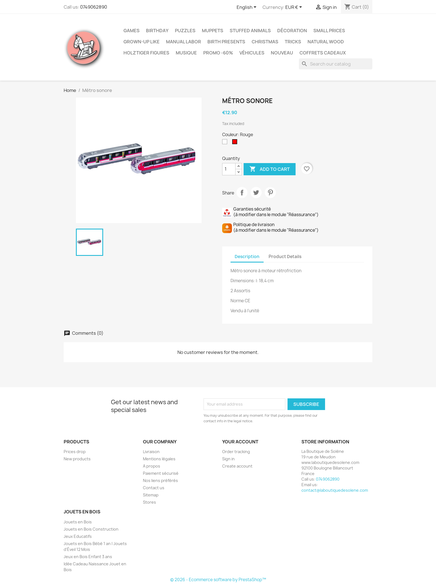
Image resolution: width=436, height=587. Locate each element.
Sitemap (150, 495)
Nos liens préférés (160, 480)
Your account (240, 442)
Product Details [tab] (285, 256)
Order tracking (236, 451)
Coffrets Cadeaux (322, 53)
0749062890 (93, 7)
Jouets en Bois (78, 521)
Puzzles (185, 31)
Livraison (151, 451)
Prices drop (75, 451)
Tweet (256, 192)
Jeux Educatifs (78, 536)
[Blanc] (225, 143)
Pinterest (270, 192)
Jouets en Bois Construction (91, 529)
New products (77, 458)
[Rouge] (235, 143)
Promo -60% (218, 53)
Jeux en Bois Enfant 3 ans (88, 556)
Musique (186, 53)
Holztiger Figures (146, 53)
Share (241, 192)
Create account (237, 466)
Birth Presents (226, 42)
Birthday (157, 31)
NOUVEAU (282, 53)
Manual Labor (183, 42)
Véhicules (251, 53)
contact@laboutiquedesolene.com (334, 490)
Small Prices (329, 31)
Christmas (265, 42)
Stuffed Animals (250, 31)
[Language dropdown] (247, 7)
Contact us (153, 487)
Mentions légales (159, 458)
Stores (149, 502)
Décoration (292, 31)
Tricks (293, 42)
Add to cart (269, 169)
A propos (151, 466)
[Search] (335, 63)
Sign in (228, 458)
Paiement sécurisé (161, 473)
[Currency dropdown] (294, 7)
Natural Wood (326, 42)
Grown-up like (141, 42)
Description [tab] (247, 256)
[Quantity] (229, 169)
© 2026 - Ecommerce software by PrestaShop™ (218, 580)
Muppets (212, 31)
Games (131, 31)
